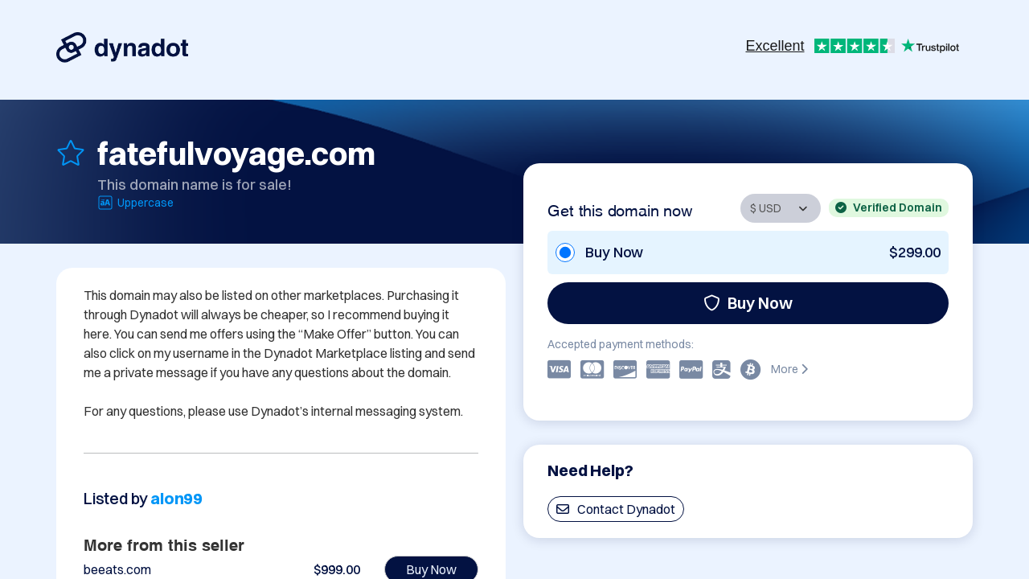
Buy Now (748, 303)
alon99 (176, 498)
